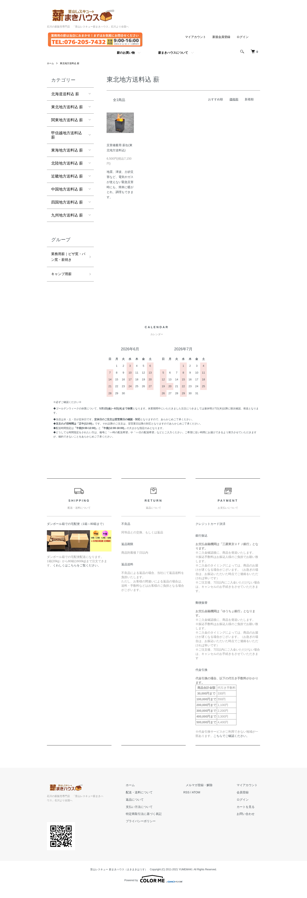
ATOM (206, 801)
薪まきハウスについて (173, 52)
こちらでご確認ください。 (231, 744)
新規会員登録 (221, 37)
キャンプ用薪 (62, 283)
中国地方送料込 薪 (67, 189)
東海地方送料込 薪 (67, 150)
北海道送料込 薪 (65, 94)
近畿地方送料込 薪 (67, 176)
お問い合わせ (248, 823)
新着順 (249, 99)
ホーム (51, 63)
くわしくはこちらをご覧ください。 (77, 574)
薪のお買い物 (126, 52)
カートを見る (248, 815)
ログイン (243, 37)
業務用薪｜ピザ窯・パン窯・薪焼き (66, 261)
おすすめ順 (215, 99)
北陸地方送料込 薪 (67, 163)
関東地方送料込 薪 (67, 120)
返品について (147, 808)
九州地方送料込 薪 (67, 215)
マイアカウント (195, 37)
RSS (196, 801)
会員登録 (245, 801)
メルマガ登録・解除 (206, 794)
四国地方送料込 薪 (67, 202)
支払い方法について (151, 815)
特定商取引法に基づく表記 (156, 823)
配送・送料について (151, 801)
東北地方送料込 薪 (71, 63)
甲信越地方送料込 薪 (66, 135)
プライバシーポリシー (153, 830)
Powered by (153, 888)
